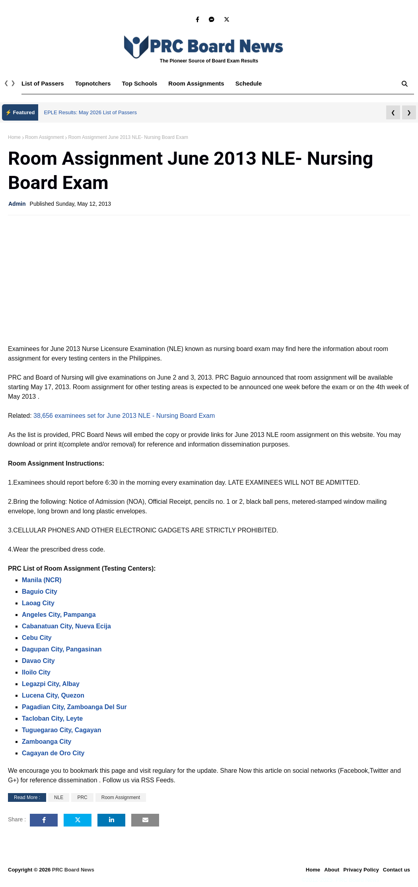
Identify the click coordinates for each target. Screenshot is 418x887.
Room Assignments (196, 83)
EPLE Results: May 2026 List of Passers (90, 112)
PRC (82, 797)
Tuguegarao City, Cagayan (61, 730)
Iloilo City (36, 672)
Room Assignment (44, 137)
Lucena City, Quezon (53, 695)
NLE (58, 797)
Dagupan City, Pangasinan (62, 649)
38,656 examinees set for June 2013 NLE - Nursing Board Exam (124, 415)
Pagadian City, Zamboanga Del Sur (74, 707)
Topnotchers (93, 83)
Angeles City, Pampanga (59, 614)
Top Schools (139, 83)
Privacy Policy (361, 870)
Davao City (38, 660)
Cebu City (37, 637)
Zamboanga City (46, 741)
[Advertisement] (209, 279)
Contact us (396, 870)
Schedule (248, 83)
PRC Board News (73, 870)
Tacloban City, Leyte (52, 718)
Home (14, 137)
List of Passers (42, 83)
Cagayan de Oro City (53, 753)
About (331, 870)
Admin (17, 204)
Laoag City (38, 603)
